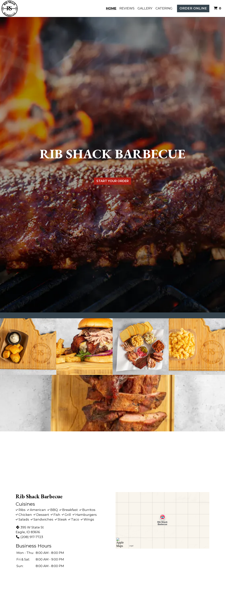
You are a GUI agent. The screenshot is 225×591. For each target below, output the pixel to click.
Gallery (145, 8)
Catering (163, 8)
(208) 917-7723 (29, 537)
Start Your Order (112, 181)
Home (111, 8)
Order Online (193, 8)
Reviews (127, 8)
